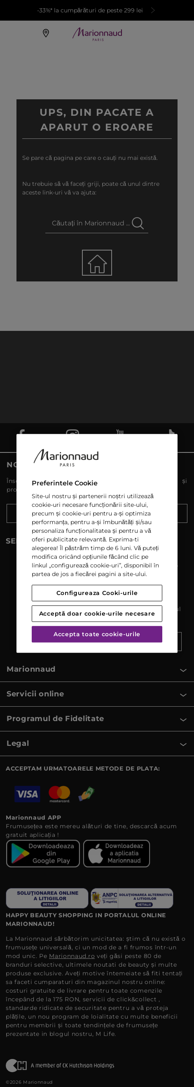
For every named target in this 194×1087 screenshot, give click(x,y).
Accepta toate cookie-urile (97, 634)
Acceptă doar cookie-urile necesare (97, 614)
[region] (97, 543)
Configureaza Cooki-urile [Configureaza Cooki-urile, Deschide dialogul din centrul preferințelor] (97, 593)
